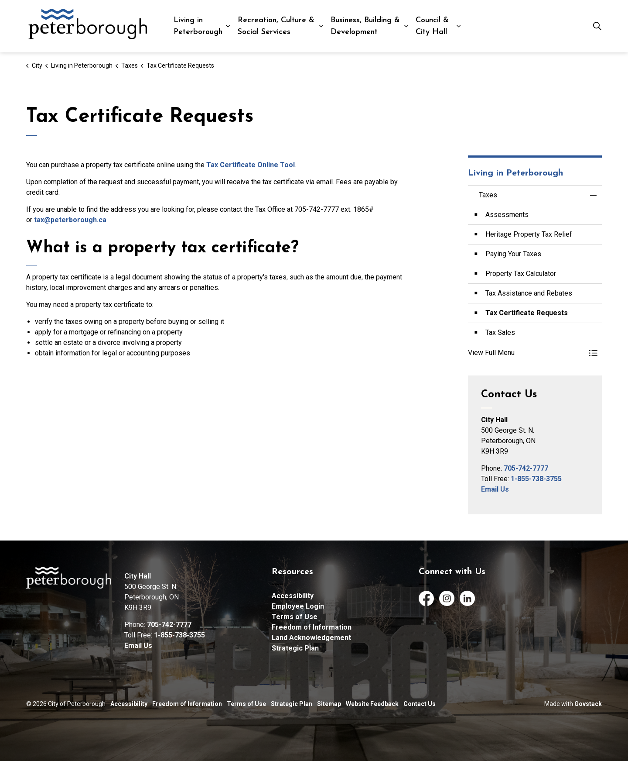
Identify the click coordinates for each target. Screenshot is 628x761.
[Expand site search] (597, 26)
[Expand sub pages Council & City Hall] (458, 26)
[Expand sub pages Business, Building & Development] (406, 26)
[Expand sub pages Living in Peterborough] (228, 26)
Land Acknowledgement (311, 638)
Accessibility (293, 596)
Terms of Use (294, 617)
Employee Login (298, 606)
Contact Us (419, 703)
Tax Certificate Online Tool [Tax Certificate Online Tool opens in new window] (250, 165)
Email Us (495, 489)
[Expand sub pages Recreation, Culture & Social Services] (321, 26)
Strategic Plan (295, 648)
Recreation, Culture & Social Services (276, 26)
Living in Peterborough (198, 26)
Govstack (588, 703)
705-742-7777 (526, 468)
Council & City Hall (432, 26)
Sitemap (329, 703)
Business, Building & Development (365, 26)
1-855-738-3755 (536, 479)
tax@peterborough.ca (70, 220)
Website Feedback (372, 703)
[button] (526, 352)
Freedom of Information (312, 627)
